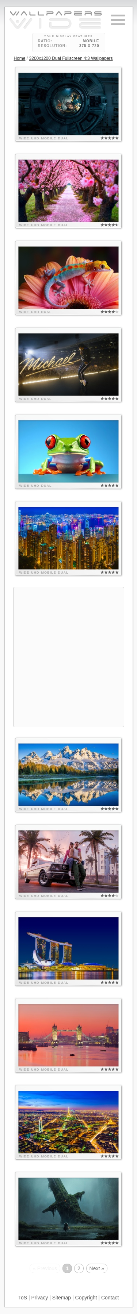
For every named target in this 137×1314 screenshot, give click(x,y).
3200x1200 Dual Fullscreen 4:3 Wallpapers (71, 58)
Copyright (86, 1297)
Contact (110, 1297)
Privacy (39, 1297)
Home (20, 58)
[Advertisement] (68, 655)
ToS (22, 1297)
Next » (97, 1268)
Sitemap (61, 1297)
